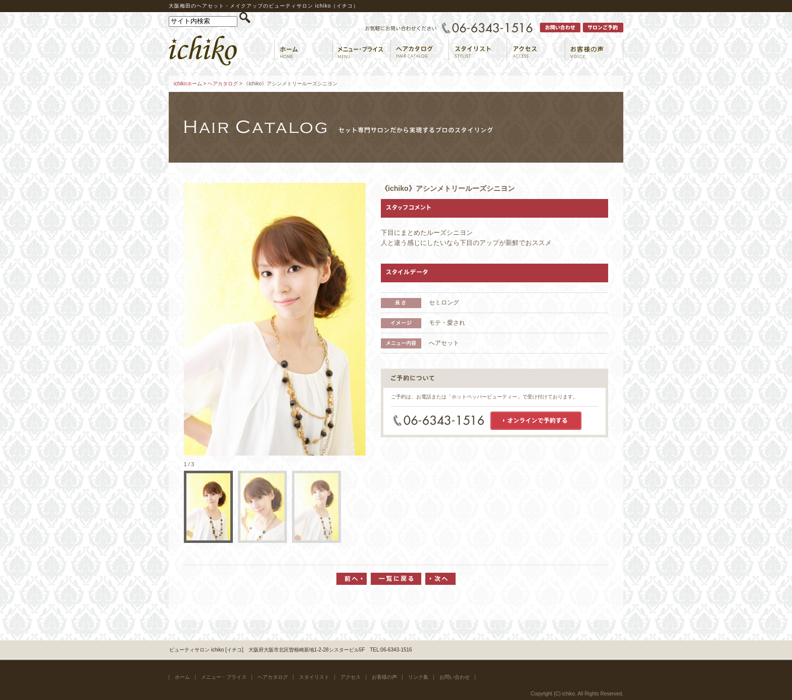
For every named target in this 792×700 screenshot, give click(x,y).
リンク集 (418, 677)
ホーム (182, 677)
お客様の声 (384, 677)
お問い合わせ (454, 677)
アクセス (350, 677)
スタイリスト (314, 677)
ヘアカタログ (223, 83)
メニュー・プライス (223, 677)
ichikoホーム (188, 83)
